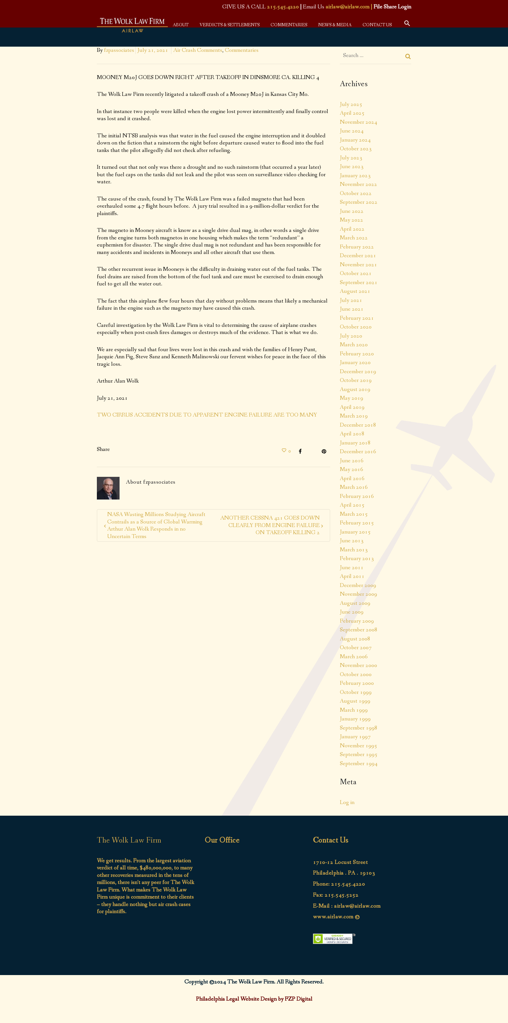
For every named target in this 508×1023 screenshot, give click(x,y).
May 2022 (351, 220)
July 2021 (351, 300)
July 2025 (351, 104)
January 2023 (355, 175)
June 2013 (352, 541)
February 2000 (357, 683)
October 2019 (356, 380)
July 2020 (351, 336)
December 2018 (358, 425)
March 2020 (354, 345)
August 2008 (355, 639)
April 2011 (352, 576)
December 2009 (358, 585)
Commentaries (242, 50)
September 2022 (358, 202)
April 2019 (352, 407)
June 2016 (352, 461)
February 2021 (357, 318)
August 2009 (355, 603)
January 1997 (355, 737)
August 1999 (355, 701)
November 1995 (358, 746)
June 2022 (352, 211)
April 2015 (352, 505)
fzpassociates (119, 50)
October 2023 (356, 149)
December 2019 (358, 371)
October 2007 (356, 647)
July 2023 (351, 158)
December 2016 (358, 451)
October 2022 (356, 193)
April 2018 (352, 434)
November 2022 (358, 184)
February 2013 (357, 558)
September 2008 (358, 630)
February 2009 (357, 621)
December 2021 (358, 255)
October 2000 (356, 674)
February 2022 (357, 247)
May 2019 (351, 398)
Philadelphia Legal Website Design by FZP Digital (254, 999)
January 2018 (355, 443)
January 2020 (355, 362)
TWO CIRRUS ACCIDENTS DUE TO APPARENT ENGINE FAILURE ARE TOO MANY (207, 415)
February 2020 (357, 354)
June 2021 (352, 309)
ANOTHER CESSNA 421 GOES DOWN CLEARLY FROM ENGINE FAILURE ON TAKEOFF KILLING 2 (270, 525)
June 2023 (352, 166)
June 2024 (352, 131)
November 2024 (358, 122)
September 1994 (358, 763)
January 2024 (355, 140)
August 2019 (355, 389)
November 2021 (358, 265)
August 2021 (355, 291)
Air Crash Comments (197, 50)
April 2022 (352, 229)
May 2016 (351, 469)
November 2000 (358, 665)
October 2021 (356, 273)
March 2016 (354, 487)
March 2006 (354, 657)
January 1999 (355, 719)
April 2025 (352, 113)
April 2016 (352, 478)
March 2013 (354, 550)
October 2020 (356, 327)
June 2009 (352, 612)
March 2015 (354, 514)
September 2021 (358, 282)
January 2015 (355, 532)
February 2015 (357, 523)
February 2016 (357, 496)
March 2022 (354, 238)
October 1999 (356, 692)
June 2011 (352, 567)
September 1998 (358, 728)
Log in (347, 802)
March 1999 (354, 710)
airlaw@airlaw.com (347, 7)
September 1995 (358, 754)
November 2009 (358, 594)
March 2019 (354, 416)
